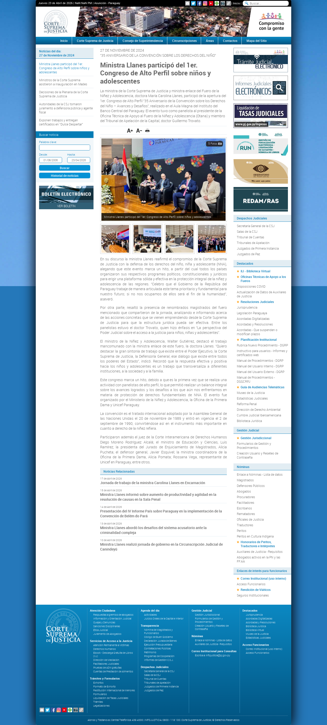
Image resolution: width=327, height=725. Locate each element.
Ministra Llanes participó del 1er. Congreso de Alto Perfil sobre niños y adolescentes (64, 68)
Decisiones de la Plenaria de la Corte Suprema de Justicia (63, 94)
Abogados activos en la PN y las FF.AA (258, 559)
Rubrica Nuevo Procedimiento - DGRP (262, 345)
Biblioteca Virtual (255, 630)
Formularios (100, 694)
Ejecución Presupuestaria (158, 644)
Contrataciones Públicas (157, 648)
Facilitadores (245, 502)
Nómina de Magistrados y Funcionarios (158, 631)
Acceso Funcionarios (251, 584)
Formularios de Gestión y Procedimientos (254, 445)
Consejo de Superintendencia (143, 41)
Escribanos (244, 508)
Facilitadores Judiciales (106, 663)
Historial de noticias (64, 175)
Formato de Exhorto (104, 686)
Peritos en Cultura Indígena (255, 536)
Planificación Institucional (259, 339)
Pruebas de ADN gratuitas (107, 667)
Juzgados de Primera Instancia (258, 248)
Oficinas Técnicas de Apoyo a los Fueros (263, 279)
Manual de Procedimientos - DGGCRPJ (256, 379)
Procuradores (246, 497)
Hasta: (71, 154)
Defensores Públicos (251, 486)
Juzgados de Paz (248, 254)
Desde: (43, 154)
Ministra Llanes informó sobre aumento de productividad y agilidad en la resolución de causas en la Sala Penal (158, 497)
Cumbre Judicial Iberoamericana (259, 415)
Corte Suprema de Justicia (95, 41)
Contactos (230, 41)
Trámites (98, 702)
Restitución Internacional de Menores (114, 690)
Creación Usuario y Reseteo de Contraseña (257, 455)
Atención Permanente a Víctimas (111, 645)
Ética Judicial (100, 630)
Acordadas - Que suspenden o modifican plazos (257, 332)
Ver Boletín (66, 206)
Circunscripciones (184, 41)
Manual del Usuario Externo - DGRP (260, 372)
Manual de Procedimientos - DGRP (260, 360)
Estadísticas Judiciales (252, 398)
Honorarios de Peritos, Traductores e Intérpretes (258, 544)
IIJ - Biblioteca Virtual (255, 271)
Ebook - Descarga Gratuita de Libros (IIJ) (113, 654)
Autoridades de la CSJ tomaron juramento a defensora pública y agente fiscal (66, 108)
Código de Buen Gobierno (158, 637)
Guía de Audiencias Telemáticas (262, 387)
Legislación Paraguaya (252, 313)
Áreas (210, 41)
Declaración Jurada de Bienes (160, 640)
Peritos (241, 531)
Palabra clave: (48, 142)
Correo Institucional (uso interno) (263, 578)
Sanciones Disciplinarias (106, 626)
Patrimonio (150, 652)
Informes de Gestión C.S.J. (158, 660)
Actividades (150, 614)
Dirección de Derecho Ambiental (259, 409)
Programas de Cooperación (159, 656)
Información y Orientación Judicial (112, 618)
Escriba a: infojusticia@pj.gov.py (212, 655)
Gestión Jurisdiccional (256, 438)
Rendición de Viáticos (256, 590)
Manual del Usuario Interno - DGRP (260, 366)
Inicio (236, 3)
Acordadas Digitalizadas (253, 319)
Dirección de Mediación (106, 660)
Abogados (244, 491)
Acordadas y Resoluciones (255, 324)
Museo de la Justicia (251, 393)
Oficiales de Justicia (250, 519)
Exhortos (98, 682)
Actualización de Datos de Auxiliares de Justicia (261, 294)
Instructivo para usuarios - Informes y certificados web (262, 353)
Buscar (64, 168)
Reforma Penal (247, 404)
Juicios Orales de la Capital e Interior (163, 618)
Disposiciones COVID (251, 286)
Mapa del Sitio (257, 41)
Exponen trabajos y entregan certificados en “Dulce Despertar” (61, 122)
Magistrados (245, 480)
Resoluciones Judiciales (257, 302)
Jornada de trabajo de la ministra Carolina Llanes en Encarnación (152, 482)
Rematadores (246, 514)
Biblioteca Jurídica (249, 421)
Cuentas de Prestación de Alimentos (113, 671)
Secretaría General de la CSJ (256, 226)
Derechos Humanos (104, 649)
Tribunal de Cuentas (250, 237)
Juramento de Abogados (107, 634)
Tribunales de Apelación (253, 243)
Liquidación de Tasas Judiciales (110, 698)
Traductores (245, 525)
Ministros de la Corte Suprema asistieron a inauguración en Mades (63, 82)
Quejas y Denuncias (104, 622)
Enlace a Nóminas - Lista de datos (260, 474)
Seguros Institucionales (253, 595)
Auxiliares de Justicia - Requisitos (260, 551)
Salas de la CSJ (247, 231)
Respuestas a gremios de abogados (113, 614)
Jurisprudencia (247, 307)
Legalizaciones (101, 705)
